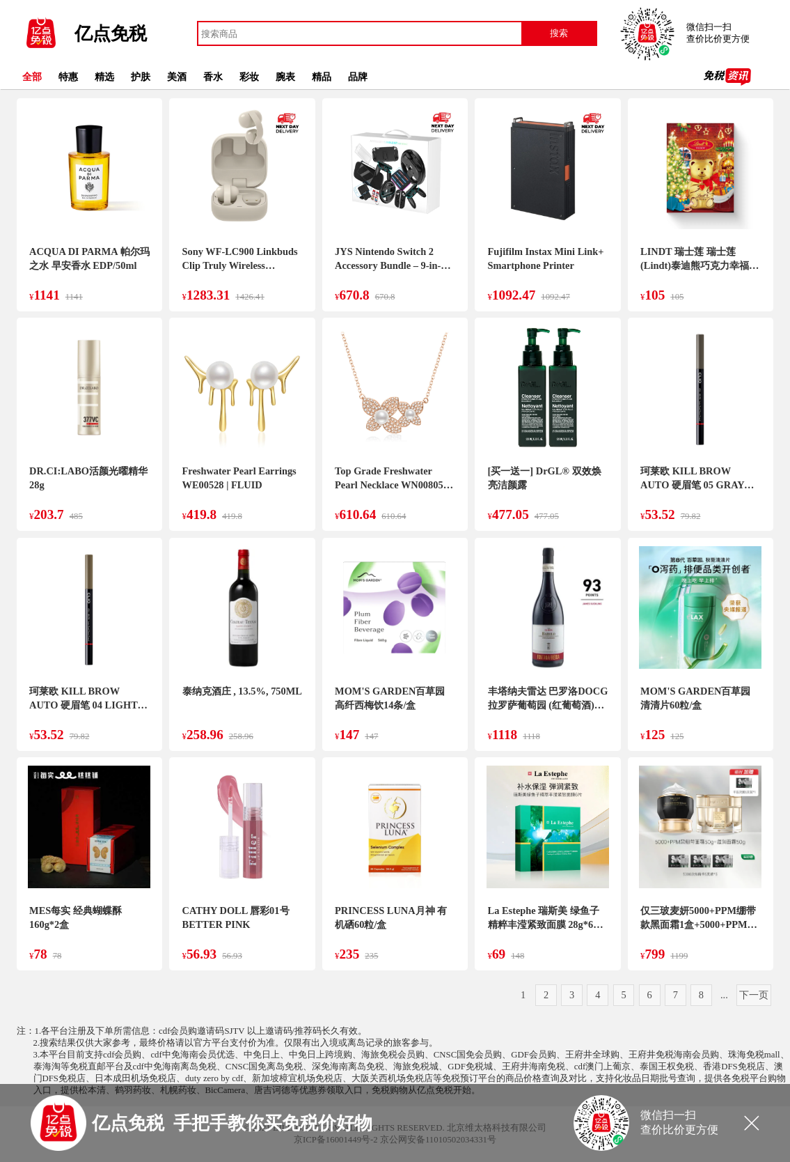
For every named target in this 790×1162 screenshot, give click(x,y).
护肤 (140, 76)
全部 (32, 76)
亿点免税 (110, 34)
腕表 (285, 76)
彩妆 (249, 76)
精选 (104, 76)
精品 (321, 76)
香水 (213, 76)
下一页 (753, 994)
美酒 (177, 76)
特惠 (68, 76)
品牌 (358, 76)
